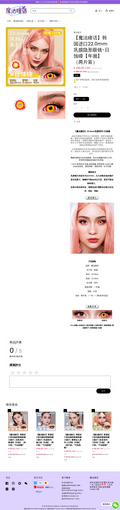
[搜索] (71, 10)
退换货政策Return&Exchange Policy (72, 489)
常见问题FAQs (67, 483)
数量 (75, 104)
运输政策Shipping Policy (72, 493)
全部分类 (30, 21)
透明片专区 (53, 21)
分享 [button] (77, 121)
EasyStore (74, 506)
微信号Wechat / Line (70, 499)
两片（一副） (81, 99)
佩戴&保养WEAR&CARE (71, 485)
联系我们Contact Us (70, 496)
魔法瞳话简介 (18, 21)
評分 (103, 391)
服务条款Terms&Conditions (35, 509)
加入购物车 (92, 115)
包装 (75, 94)
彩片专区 (41, 21)
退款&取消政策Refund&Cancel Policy (81, 509)
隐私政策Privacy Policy (56, 509)
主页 (9, 21)
